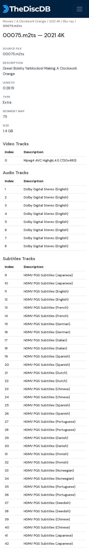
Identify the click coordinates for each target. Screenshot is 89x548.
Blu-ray (68, 21)
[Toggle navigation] (79, 9)
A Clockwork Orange (31, 21)
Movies (8, 21)
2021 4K (54, 21)
